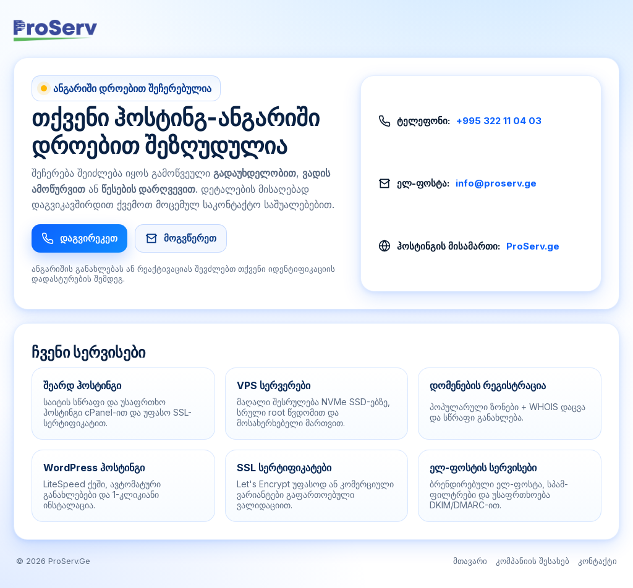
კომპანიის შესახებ (532, 561)
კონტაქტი (597, 561)
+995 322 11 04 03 (499, 121)
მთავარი (470, 561)
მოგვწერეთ (180, 238)
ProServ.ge (532, 246)
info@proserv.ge (496, 183)
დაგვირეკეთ (79, 238)
